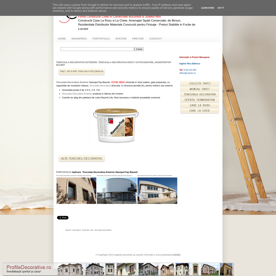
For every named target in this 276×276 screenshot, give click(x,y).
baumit (68, 230)
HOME (62, 38)
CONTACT (155, 38)
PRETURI (138, 38)
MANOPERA (79, 38)
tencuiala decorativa (103, 230)
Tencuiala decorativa (100, 85)
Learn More (207, 8)
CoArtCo (176, 255)
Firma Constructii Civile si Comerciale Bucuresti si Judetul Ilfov (119, 16)
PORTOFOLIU (101, 38)
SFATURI (121, 38)
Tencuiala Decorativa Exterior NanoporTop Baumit (74, 175)
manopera (76, 230)
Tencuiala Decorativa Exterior (72, 82)
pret (91, 230)
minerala (85, 230)
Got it (221, 8)
